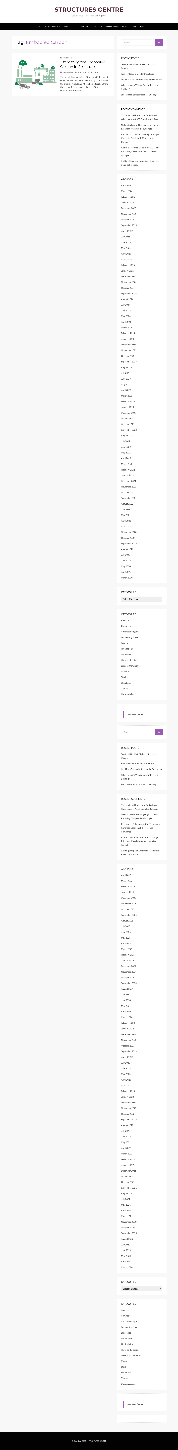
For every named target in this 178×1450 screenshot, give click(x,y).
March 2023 (126, 396)
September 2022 (129, 430)
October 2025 (127, 219)
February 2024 (128, 333)
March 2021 (126, 526)
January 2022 (127, 475)
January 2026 (127, 202)
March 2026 (126, 191)
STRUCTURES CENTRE (89, 9)
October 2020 (127, 538)
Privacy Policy (52, 27)
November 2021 (128, 486)
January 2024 (127, 339)
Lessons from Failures (117, 27)
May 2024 (126, 316)
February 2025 (128, 265)
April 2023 (126, 390)
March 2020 (126, 577)
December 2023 (128, 344)
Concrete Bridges (129, 631)
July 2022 (125, 441)
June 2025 (126, 242)
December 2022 (128, 413)
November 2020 (128, 532)
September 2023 (129, 361)
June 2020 (126, 560)
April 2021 (126, 521)
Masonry (125, 671)
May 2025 (126, 248)
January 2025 (127, 270)
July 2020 (125, 555)
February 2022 (128, 469)
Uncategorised (128, 694)
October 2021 (127, 492)
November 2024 (128, 282)
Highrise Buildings (129, 660)
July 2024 (125, 305)
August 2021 (127, 503)
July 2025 (125, 236)
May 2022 (126, 452)
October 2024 (127, 288)
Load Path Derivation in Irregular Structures (141, 79)
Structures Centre (134, 714)
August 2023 (127, 367)
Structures (126, 683)
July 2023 (125, 373)
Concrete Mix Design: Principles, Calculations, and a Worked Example (140, 151)
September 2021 (129, 498)
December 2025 (128, 208)
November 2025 (128, 214)
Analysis (98, 27)
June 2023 (126, 378)
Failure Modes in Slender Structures (137, 74)
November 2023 (128, 350)
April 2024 (126, 322)
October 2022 (127, 424)
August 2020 (127, 549)
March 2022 (126, 464)
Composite (126, 626)
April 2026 (126, 185)
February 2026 (128, 197)
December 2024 (128, 276)
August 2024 (127, 299)
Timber (124, 688)
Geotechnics (138, 27)
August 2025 (127, 231)
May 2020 (126, 566)
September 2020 (129, 543)
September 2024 (129, 293)
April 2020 (126, 572)
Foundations (127, 648)
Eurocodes (84, 27)
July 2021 (125, 509)
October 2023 (127, 356)
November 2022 (128, 418)
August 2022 (127, 435)
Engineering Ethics (129, 637)
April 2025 (126, 253)
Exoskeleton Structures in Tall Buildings (139, 94)
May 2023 (126, 384)
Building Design (128, 161)
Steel (123, 677)
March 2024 (126, 327)
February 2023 (128, 401)
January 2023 (127, 407)
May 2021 (126, 515)
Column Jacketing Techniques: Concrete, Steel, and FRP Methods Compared (140, 138)
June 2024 (126, 310)
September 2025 (129, 225)
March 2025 (126, 259)
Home (38, 27)
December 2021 (128, 481)
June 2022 (126, 447)
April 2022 (126, 458)
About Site (69, 27)
